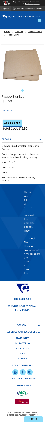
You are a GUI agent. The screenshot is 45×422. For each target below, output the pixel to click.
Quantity (7, 111)
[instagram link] (29, 372)
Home (7, 31)
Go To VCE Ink (22, 343)
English (5, 9)
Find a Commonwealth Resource (28, 9)
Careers (22, 358)
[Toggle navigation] (39, 21)
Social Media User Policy (22, 378)
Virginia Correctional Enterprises (26, 2)
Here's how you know (32, 4)
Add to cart (12, 123)
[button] (4, 69)
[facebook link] (22, 372)
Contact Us (22, 348)
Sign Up (33, 418)
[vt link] (22, 401)
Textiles (19, 31)
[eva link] (22, 393)
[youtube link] (15, 372)
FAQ (22, 353)
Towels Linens (35, 31)
